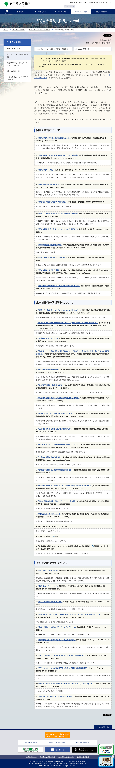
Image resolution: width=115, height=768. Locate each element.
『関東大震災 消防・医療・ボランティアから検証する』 (58, 229)
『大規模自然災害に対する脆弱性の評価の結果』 (55, 429)
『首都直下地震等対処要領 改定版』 (50, 385)
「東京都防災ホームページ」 (48, 526)
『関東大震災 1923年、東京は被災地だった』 (54, 138)
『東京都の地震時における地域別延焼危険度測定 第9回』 (58, 398)
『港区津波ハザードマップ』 (48, 570)
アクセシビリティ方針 (47, 757)
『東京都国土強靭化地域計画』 (48, 369)
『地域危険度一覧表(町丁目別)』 (49, 514)
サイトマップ (69, 6)
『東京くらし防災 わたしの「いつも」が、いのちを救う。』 (59, 310)
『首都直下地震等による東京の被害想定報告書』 (55, 470)
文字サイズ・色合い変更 (78, 2)
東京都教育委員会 (82, 742)
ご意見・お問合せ (83, 757)
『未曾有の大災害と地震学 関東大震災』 (52, 202)
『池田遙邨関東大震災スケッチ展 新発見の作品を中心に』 (59, 286)
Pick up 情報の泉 (83, 49)
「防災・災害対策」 (44, 536)
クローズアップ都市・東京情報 (17, 56)
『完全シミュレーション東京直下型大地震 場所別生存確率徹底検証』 (63, 668)
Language (91, 2)
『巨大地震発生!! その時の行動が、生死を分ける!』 (57, 640)
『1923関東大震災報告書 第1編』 (50, 245)
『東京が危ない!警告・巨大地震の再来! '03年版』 (56, 696)
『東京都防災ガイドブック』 (48, 338)
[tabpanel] (57, 735)
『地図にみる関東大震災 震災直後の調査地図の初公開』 (58, 213)
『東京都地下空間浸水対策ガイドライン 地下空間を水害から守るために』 (64, 485)
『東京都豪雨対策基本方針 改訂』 (49, 457)
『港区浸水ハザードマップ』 (48, 586)
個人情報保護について (66, 757)
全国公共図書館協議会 (57, 742)
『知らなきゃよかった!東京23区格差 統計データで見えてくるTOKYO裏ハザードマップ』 (70, 614)
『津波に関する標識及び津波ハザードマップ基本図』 (56, 501)
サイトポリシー (31, 757)
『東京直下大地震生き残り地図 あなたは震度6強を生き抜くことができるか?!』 (67, 684)
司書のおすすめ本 (13, 48)
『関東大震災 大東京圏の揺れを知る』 (52, 257)
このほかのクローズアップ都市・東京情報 (52, 49)
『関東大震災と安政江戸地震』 (49, 270)
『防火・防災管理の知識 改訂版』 (50, 602)
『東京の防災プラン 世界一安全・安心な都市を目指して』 (58, 444)
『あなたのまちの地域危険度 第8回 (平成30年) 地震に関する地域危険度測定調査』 (67, 323)
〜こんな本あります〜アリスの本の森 (17, 78)
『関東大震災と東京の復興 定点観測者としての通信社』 (58, 155)
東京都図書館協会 (30, 742)
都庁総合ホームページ (104, 2)
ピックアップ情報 (13, 42)
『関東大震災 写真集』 (46, 170)
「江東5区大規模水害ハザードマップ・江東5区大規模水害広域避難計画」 (64, 546)
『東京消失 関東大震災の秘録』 (49, 184)
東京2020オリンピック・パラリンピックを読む (18, 64)
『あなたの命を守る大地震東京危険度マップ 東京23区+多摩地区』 (62, 655)
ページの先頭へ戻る (102, 727)
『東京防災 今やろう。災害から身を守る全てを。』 (56, 413)
